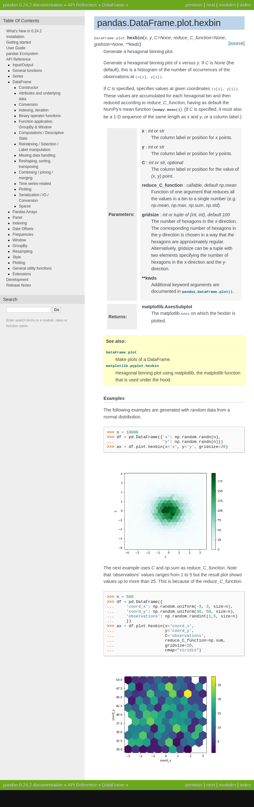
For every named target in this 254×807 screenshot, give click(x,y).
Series (18, 76)
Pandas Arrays (25, 212)
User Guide (15, 48)
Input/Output (23, 65)
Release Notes (18, 285)
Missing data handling (37, 155)
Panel (17, 217)
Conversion (28, 104)
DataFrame (113, 5)
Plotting (25, 189)
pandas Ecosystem (22, 53)
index (245, 5)
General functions (27, 70)
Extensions (22, 274)
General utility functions (32, 268)
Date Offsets (23, 229)
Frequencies (23, 234)
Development (17, 279)
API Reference (82, 5)
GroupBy (20, 246)
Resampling (22, 251)
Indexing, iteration (34, 110)
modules (227, 5)
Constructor (28, 87)
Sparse (25, 206)
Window (19, 240)
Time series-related (35, 183)
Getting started (18, 42)
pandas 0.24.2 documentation (33, 5)
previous (193, 5)
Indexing (20, 223)
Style (17, 257)
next (210, 5)
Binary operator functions (40, 116)
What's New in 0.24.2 (24, 31)
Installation (15, 37)
